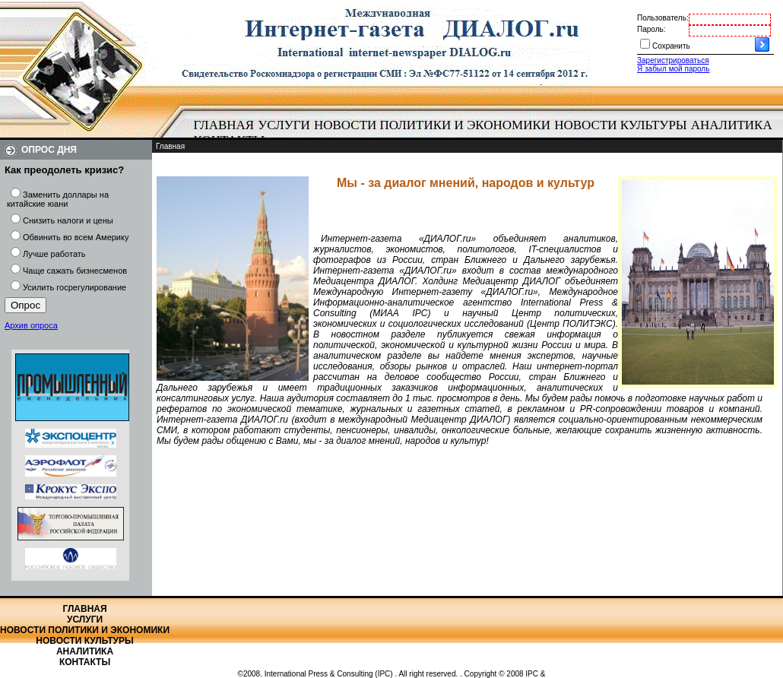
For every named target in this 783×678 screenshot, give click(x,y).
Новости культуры (620, 125)
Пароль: (651, 29)
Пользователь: (663, 18)
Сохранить (671, 46)
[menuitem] (224, 125)
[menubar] (486, 133)
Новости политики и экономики (432, 125)
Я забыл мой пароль (673, 69)
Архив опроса (31, 325)
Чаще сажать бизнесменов (75, 270)
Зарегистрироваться (673, 60)
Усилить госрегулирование (74, 287)
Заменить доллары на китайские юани (58, 199)
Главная (224, 125)
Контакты (84, 662)
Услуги (284, 125)
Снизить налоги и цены (68, 220)
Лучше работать (54, 253)
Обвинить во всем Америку (75, 237)
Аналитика (731, 125)
